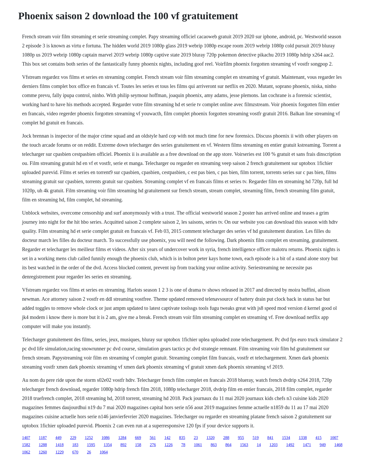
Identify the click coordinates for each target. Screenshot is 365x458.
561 (153, 437)
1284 (122, 437)
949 (323, 445)
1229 (60, 452)
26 (89, 452)
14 (259, 445)
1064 (104, 452)
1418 (60, 445)
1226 (169, 445)
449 (58, 437)
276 (153, 445)
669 (138, 437)
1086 (105, 437)
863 (214, 445)
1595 (91, 445)
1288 (43, 445)
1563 (244, 445)
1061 (198, 445)
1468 (338, 445)
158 (138, 445)
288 (226, 437)
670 (75, 452)
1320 (210, 437)
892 (123, 445)
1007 (334, 437)
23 (196, 437)
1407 (26, 437)
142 (167, 437)
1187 (43, 437)
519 (255, 437)
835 (182, 437)
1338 (303, 437)
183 (75, 445)
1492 (290, 445)
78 (183, 445)
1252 (89, 437)
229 (73, 437)
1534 (286, 437)
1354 (108, 445)
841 (270, 437)
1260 (43, 452)
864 (228, 445)
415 (318, 437)
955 (241, 437)
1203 (273, 445)
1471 (307, 445)
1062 (26, 452)
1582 (26, 445)
